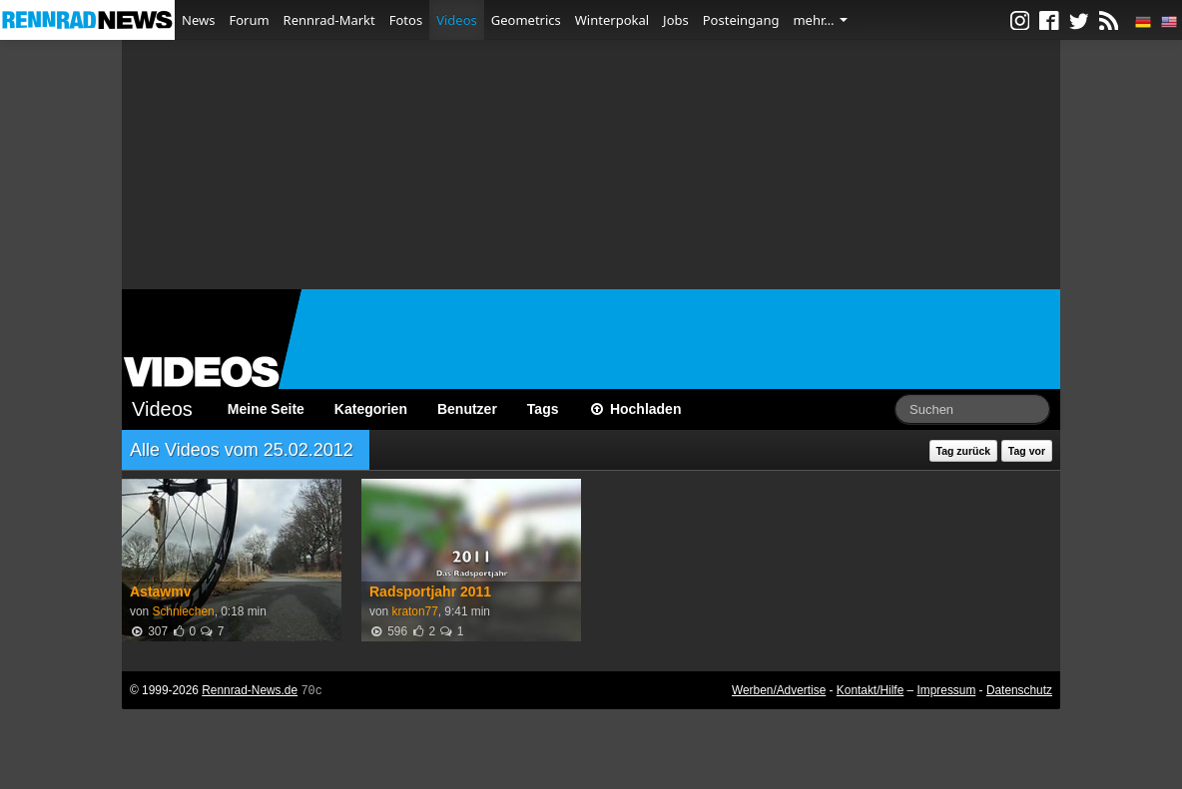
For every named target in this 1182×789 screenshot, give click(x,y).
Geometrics (526, 20)
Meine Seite (266, 409)
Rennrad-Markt (329, 20)
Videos (456, 20)
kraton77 (414, 611)
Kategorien (370, 409)
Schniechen (183, 611)
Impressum (946, 690)
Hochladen (635, 409)
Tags (543, 409)
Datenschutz (1019, 690)
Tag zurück (963, 451)
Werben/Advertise (779, 690)
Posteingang (741, 20)
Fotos (405, 20)
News (198, 20)
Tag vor (1026, 451)
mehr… (820, 20)
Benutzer (467, 409)
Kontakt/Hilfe (870, 690)
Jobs (676, 20)
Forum (249, 20)
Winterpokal (612, 20)
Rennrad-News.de (249, 690)
